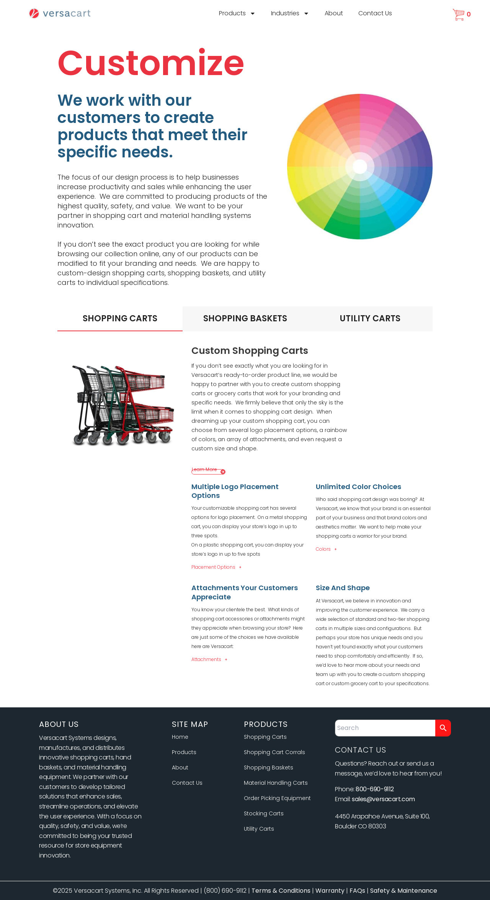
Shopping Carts (265, 737)
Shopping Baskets (268, 767)
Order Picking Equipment (277, 798)
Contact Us (375, 13)
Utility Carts (259, 829)
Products (237, 13)
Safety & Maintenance (403, 890)
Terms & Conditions (281, 890)
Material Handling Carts (276, 783)
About (334, 13)
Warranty (330, 890)
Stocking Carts (264, 813)
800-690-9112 (375, 789)
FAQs (357, 890)
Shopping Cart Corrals (274, 752)
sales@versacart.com (383, 799)
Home (180, 737)
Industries (290, 13)
